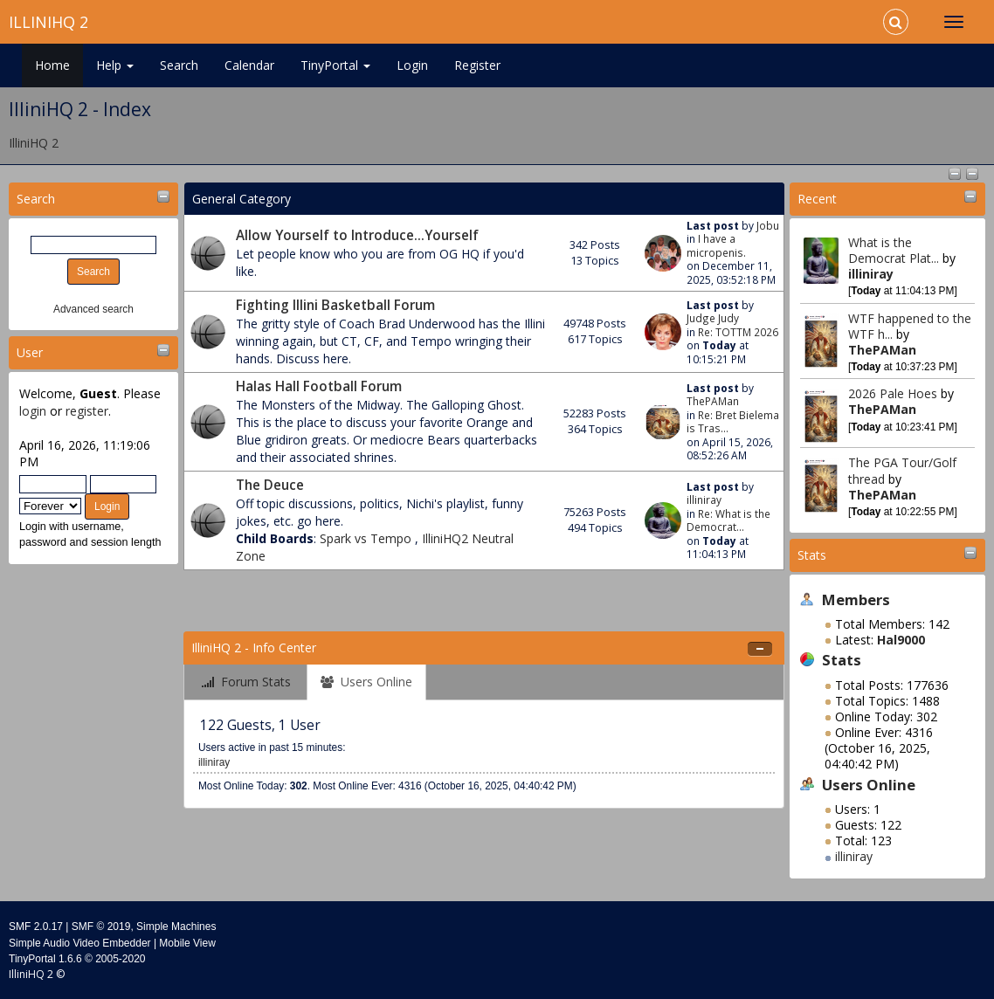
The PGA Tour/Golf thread (902, 470)
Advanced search (93, 309)
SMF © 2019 (101, 926)
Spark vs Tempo (367, 538)
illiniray (871, 273)
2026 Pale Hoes (892, 393)
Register (477, 65)
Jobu (767, 225)
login (32, 411)
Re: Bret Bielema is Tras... (733, 421)
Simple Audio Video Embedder (80, 943)
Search (179, 65)
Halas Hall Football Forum (319, 386)
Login (412, 65)
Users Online (868, 785)
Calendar (249, 65)
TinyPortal (335, 65)
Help (115, 65)
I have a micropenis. (716, 244)
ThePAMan (882, 349)
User (30, 352)
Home (52, 65)
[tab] (246, 682)
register (87, 411)
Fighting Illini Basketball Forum (335, 305)
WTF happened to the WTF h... (909, 326)
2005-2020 (120, 959)
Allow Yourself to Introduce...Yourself (357, 235)
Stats (811, 555)
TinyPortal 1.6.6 (45, 959)
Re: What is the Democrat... (728, 520)
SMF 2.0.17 (36, 926)
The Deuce (270, 485)
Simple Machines (176, 926)
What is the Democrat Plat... (893, 250)
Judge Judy (713, 318)
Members (856, 599)
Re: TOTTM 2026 (738, 332)
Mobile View (187, 943)
